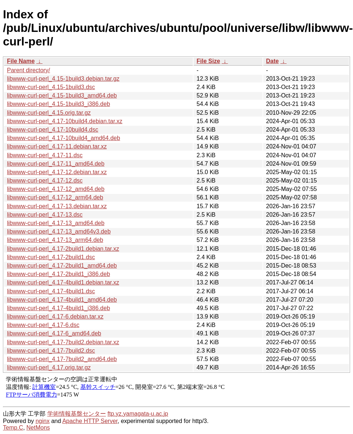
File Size (208, 61)
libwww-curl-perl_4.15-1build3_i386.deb (58, 104)
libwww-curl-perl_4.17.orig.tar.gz (49, 367)
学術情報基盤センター (76, 414)
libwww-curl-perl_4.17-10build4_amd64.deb (63, 138)
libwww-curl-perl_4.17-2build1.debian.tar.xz (63, 249)
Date (272, 61)
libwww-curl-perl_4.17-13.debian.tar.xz (57, 206)
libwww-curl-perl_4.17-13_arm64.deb (55, 240)
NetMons (38, 427)
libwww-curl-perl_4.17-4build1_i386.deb (58, 308)
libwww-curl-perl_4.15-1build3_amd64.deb (62, 95)
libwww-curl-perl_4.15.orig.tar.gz (49, 113)
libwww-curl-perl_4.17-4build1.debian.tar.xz (63, 282)
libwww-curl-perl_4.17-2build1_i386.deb (58, 274)
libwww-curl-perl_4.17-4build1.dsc (51, 291)
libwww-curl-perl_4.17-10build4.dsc (52, 129)
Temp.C (13, 427)
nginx (42, 421)
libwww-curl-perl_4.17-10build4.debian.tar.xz (64, 121)
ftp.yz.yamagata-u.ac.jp (137, 414)
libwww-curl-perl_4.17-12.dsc (44, 180)
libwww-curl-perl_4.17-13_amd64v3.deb (59, 231)
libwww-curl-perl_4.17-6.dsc (43, 325)
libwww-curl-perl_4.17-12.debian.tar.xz (57, 172)
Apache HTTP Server (90, 421)
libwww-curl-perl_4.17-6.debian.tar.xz (55, 316)
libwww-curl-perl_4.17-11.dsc (44, 155)
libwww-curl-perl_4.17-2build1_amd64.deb (62, 265)
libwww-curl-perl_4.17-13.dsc (44, 215)
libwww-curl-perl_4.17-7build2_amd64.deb (62, 359)
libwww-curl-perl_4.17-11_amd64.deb (55, 164)
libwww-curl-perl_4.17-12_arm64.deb (55, 197)
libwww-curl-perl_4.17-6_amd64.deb (54, 333)
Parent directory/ (28, 70)
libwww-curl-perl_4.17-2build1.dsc (51, 257)
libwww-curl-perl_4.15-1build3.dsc (51, 87)
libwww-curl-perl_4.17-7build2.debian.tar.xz (63, 342)
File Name (21, 61)
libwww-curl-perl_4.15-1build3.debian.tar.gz (63, 79)
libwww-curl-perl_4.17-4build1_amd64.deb (62, 300)
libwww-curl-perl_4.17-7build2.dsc (51, 350)
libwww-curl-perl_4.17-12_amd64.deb (55, 189)
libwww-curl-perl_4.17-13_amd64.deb (55, 223)
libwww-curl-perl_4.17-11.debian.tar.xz (57, 146)
